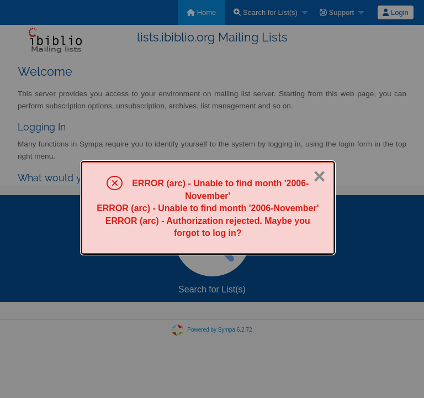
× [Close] (319, 176)
